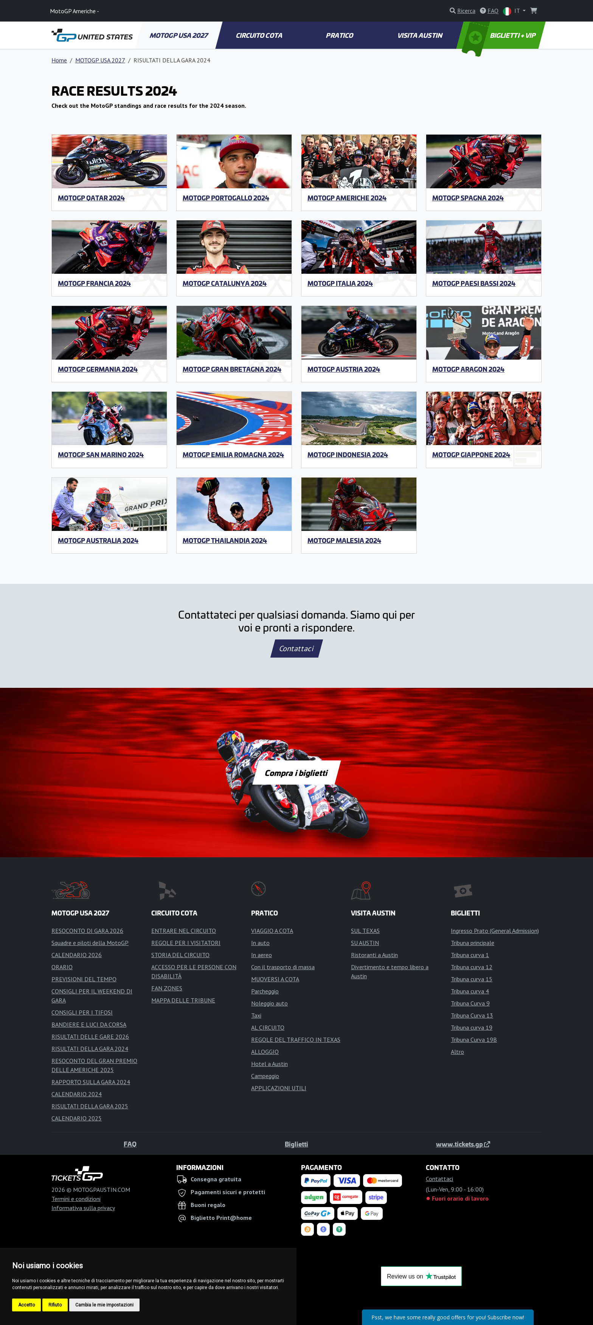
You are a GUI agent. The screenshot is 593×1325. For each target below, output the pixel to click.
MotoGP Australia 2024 (98, 540)
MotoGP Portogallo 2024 (226, 197)
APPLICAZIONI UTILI (278, 1088)
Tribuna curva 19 (471, 1027)
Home (59, 60)
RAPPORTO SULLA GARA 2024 (90, 1082)
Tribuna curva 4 (470, 991)
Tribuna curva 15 (471, 979)
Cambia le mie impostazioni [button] (104, 1305)
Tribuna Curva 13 (472, 1015)
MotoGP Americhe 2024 (347, 197)
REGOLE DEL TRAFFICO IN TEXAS (295, 1039)
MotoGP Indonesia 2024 (347, 454)
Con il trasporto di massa (283, 967)
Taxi (256, 1015)
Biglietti (296, 1143)
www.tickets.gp (463, 1143)
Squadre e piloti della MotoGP (90, 942)
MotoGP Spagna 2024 (468, 197)
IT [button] (512, 11)
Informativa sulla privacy (83, 1208)
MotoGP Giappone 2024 (471, 454)
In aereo (261, 955)
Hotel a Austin (269, 1063)
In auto (260, 942)
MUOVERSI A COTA (275, 979)
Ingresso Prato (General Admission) (495, 930)
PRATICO (340, 35)
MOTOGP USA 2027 (179, 35)
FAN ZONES (166, 988)
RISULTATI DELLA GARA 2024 (89, 1048)
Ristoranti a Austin (374, 955)
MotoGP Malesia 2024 (344, 540)
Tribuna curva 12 (471, 967)
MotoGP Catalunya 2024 (225, 283)
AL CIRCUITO (267, 1027)
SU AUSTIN (365, 942)
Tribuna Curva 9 (470, 1003)
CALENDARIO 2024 (76, 1094)
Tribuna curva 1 (470, 955)
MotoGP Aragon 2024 (468, 369)
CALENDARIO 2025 (76, 1118)
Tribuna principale (472, 942)
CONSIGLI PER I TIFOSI (82, 1012)
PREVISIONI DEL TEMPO (83, 979)
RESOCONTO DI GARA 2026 (87, 930)
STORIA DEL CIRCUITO (180, 955)
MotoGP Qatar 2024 (91, 197)
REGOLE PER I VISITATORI (185, 942)
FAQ (130, 1143)
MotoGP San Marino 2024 (101, 454)
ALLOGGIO (265, 1051)
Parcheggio (265, 991)
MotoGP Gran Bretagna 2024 (232, 369)
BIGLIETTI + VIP (499, 35)
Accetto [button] (26, 1305)
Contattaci (296, 648)
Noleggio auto (269, 1003)
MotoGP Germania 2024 (98, 369)
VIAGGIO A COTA (272, 930)
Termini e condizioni (76, 1198)
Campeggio (265, 1076)
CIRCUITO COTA (259, 35)
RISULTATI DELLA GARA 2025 (89, 1106)
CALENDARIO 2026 (76, 955)
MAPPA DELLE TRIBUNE (183, 1000)
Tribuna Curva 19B (474, 1039)
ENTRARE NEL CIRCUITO (183, 930)
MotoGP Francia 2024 (94, 283)
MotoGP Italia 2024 (340, 283)
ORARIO (62, 967)
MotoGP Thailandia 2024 (225, 540)
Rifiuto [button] (55, 1305)
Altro (457, 1051)
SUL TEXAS (365, 930)
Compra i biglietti (297, 772)
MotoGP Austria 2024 (343, 369)
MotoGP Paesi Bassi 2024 (473, 283)
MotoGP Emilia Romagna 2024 (233, 454)
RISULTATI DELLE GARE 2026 (90, 1036)
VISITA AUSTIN (420, 35)
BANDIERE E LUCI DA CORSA (88, 1024)
